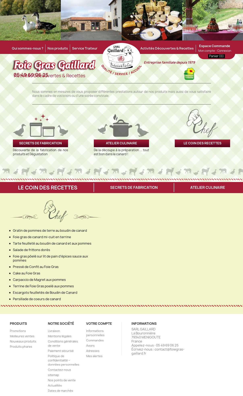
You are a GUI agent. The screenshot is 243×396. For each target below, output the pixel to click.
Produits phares (21, 346)
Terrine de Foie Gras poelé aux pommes (43, 286)
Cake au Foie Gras (26, 273)
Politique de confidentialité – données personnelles (63, 360)
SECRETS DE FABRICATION (40, 143)
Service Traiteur (84, 48)
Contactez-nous (59, 370)
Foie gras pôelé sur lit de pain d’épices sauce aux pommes (50, 258)
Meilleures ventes (22, 336)
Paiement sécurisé (61, 351)
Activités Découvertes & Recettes (167, 48)
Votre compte (99, 323)
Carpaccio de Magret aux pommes (39, 279)
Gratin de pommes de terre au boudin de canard (50, 230)
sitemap (53, 375)
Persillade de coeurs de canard (37, 299)
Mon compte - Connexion (214, 51)
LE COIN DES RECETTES (202, 143)
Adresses (92, 351)
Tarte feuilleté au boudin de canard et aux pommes (52, 243)
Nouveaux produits (23, 341)
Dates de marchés (60, 391)
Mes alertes (94, 356)
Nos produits (58, 48)
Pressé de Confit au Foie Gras (36, 267)
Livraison (54, 331)
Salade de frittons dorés (31, 250)
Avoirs (90, 345)
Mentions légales (59, 336)
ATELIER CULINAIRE (121, 143)
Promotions (18, 331)
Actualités (55, 385)
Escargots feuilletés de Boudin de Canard (45, 292)
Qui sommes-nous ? (27, 48)
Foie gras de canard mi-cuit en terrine (42, 237)
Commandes (95, 340)
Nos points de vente (62, 380)
